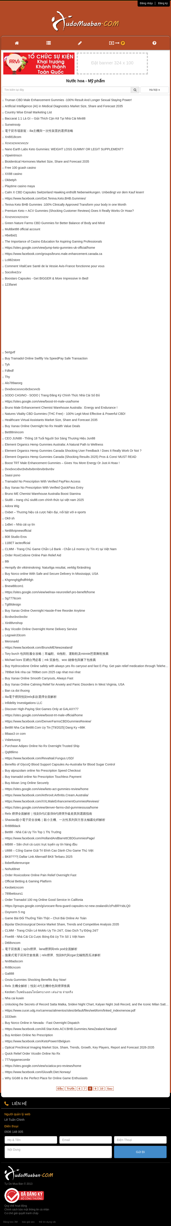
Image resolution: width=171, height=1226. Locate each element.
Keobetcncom (14, 887)
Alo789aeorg (13, 383)
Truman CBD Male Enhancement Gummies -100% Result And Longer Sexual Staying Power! (68, 100)
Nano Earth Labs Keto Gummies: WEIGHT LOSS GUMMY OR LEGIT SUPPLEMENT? (64, 149)
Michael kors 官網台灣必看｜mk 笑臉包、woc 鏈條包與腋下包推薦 (50, 660)
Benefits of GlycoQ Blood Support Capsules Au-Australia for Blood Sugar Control (60, 764)
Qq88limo (11, 752)
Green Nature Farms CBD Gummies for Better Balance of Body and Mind (55, 223)
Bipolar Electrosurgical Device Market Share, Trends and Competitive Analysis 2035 (62, 924)
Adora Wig (12, 506)
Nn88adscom (14, 961)
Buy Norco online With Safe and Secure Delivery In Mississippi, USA (51, 573)
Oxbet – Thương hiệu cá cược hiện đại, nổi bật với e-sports (45, 512)
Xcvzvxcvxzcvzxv (16, 217)
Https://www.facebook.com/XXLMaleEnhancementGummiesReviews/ (52, 801)
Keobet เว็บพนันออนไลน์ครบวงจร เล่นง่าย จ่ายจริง (39, 992)
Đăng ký (163, 3)
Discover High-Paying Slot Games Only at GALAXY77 (41, 709)
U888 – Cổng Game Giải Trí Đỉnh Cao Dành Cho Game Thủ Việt (49, 850)
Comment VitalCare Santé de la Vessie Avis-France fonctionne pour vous (54, 266)
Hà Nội (154, 89)
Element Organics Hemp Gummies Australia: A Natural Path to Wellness (54, 444)
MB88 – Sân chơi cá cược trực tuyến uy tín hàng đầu (41, 844)
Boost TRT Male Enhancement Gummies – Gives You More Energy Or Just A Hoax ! (62, 463)
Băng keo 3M (10, 1222)
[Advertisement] (85, 319)
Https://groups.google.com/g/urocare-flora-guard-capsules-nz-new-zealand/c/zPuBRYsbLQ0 (67, 906)
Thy (7, 377)
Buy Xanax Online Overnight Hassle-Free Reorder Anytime (45, 610)
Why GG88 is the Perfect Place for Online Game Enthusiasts (46, 1078)
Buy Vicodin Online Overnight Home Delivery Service (41, 629)
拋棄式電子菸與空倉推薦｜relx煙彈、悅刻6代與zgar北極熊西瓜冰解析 (53, 955)
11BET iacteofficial (17, 543)
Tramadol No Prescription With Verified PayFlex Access (42, 481)
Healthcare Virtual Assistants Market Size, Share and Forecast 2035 (51, 420)
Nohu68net (12, 869)
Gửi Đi (140, 1152)
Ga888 (9, 973)
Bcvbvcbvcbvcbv (16, 616)
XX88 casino (13, 174)
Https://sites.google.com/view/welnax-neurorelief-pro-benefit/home (50, 592)
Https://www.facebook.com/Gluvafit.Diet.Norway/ (38, 1072)
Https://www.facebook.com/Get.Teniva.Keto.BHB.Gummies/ (45, 198)
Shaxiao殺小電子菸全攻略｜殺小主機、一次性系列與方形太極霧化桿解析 (55, 820)
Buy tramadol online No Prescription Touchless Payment (43, 776)
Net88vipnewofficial (18, 530)
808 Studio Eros (16, 537)
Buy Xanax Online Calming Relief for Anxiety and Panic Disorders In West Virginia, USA (64, 684)
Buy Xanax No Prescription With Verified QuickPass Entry (44, 487)
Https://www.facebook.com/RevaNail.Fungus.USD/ (39, 758)
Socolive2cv (13, 272)
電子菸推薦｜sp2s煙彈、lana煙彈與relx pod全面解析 (41, 949)
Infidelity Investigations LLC (23, 703)
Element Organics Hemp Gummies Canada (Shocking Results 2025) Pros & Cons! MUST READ (70, 457)
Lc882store (12, 260)
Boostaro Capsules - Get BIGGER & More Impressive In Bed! (46, 278)
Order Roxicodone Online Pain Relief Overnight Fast (40, 875)
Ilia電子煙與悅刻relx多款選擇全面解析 (31, 696)
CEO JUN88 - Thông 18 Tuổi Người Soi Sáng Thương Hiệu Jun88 (50, 438)
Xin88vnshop (14, 623)
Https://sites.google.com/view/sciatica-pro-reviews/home (43, 1066)
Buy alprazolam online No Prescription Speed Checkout (43, 770)
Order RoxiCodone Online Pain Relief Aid (33, 555)
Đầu (60, 1088)
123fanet (11, 284)
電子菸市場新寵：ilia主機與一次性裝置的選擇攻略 (39, 130)
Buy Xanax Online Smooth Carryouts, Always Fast (39, 678)
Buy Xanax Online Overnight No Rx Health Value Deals (42, 426)
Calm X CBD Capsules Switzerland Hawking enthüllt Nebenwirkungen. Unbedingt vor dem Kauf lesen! (74, 192)
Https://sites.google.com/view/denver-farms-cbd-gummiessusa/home (51, 807)
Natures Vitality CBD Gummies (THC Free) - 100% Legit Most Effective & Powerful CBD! (65, 413)
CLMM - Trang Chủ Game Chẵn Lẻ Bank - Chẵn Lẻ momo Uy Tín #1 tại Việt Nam (61, 549)
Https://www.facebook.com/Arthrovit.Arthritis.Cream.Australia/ (46, 795)
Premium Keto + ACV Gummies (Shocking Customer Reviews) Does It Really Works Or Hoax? (69, 210)
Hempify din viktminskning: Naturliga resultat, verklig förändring (48, 567)
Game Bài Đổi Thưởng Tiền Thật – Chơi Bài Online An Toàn (46, 918)
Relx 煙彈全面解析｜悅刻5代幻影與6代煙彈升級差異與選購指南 (48, 813)
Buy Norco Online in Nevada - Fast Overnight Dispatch (42, 1023)
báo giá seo (28, 1222)
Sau (109, 1088)
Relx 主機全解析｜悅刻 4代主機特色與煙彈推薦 (37, 986)
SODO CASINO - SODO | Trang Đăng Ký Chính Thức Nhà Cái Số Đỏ (52, 395)
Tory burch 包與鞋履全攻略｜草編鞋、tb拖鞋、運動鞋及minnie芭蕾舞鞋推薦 (57, 653)
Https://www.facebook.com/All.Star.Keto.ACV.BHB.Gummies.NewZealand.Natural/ (61, 1029)
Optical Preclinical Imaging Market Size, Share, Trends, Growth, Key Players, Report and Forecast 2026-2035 (79, 1047)
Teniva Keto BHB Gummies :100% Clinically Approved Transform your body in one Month (65, 204)
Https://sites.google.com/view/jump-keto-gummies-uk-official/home (50, 247)
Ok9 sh (10, 518)
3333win (10, 1016)
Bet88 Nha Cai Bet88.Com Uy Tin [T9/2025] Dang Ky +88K (45, 727)
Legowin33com (15, 635)
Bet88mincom (14, 432)
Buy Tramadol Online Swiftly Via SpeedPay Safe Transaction (46, 358)
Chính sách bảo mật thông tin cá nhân (26, 1209)
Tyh (7, 364)
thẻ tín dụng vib (47, 1222)
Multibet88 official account (22, 229)
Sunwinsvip (12, 124)
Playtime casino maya (20, 186)
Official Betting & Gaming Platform (28, 881)
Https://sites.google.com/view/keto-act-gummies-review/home (46, 789)
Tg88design (13, 604)
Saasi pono (12, 475)
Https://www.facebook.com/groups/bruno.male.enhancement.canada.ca (53, 254)
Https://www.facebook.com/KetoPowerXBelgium (37, 1041)
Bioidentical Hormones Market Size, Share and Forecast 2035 (47, 161)
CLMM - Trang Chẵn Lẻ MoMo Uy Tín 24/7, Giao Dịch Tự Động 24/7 (51, 930)
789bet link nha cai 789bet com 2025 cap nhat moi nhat (42, 672)
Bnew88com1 (14, 586)
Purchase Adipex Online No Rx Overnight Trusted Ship (42, 746)
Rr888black (12, 826)
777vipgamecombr (17, 1059)
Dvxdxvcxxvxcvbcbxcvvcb (22, 389)
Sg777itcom (13, 598)
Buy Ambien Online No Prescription (29, 1035)
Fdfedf (9, 370)
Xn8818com (13, 137)
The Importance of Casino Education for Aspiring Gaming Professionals (53, 241)
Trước (71, 1088)
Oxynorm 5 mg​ (15, 912)
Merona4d (12, 641)
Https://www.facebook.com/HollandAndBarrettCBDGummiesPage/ (50, 838)
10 (101, 1088)
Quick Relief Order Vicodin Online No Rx (32, 1053)
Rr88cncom (13, 967)
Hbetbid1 (11, 235)
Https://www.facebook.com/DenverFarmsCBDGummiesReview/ (48, 721)
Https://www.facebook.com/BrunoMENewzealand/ (39, 647)
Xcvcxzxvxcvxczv (16, 143)
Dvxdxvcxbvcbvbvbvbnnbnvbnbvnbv (29, 469)
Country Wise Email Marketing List (28, 112)
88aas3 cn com (15, 733)
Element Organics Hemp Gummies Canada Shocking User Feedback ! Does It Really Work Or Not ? (73, 450)
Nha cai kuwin (14, 998)
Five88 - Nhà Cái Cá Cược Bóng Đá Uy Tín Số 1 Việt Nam (45, 936)
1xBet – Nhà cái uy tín (20, 524)
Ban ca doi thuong (17, 690)
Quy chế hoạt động (15, 1205)
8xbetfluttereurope (17, 863)
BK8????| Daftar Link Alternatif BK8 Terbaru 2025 (39, 856)
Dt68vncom (12, 943)
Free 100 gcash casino (20, 167)
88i (7, 561)
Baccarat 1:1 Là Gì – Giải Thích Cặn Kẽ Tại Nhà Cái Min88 (45, 118)
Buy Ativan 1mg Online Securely (27, 783)
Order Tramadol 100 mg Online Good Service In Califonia (44, 899)
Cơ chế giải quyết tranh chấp (21, 1213)
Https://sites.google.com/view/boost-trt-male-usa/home (42, 401)
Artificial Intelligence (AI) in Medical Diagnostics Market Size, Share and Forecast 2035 (64, 106)
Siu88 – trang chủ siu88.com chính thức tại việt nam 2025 (44, 500)
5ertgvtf (10, 352)
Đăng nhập (146, 3)
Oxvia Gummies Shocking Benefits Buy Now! (35, 979)
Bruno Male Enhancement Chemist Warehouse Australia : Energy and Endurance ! (61, 407)
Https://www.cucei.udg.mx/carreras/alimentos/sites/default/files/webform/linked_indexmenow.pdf (70, 1010)
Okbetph (10, 180)
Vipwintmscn (13, 155)
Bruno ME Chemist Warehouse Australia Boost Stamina (43, 493)
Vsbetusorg (12, 740)
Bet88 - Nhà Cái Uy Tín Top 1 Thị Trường (33, 832)
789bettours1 (14, 893)
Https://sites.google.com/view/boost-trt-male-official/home (44, 715)
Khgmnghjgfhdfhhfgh (19, 580)
